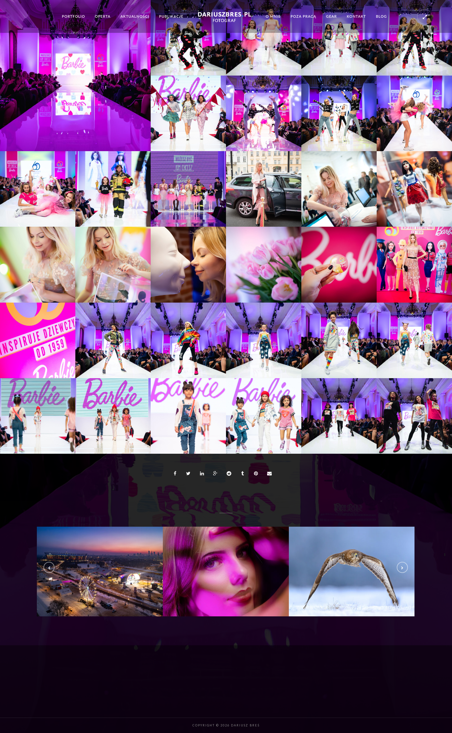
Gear (331, 16)
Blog (381, 16)
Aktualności (134, 16)
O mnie (273, 16)
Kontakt (356, 16)
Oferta (103, 16)
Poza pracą (303, 16)
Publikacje (171, 16)
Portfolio (73, 16)
